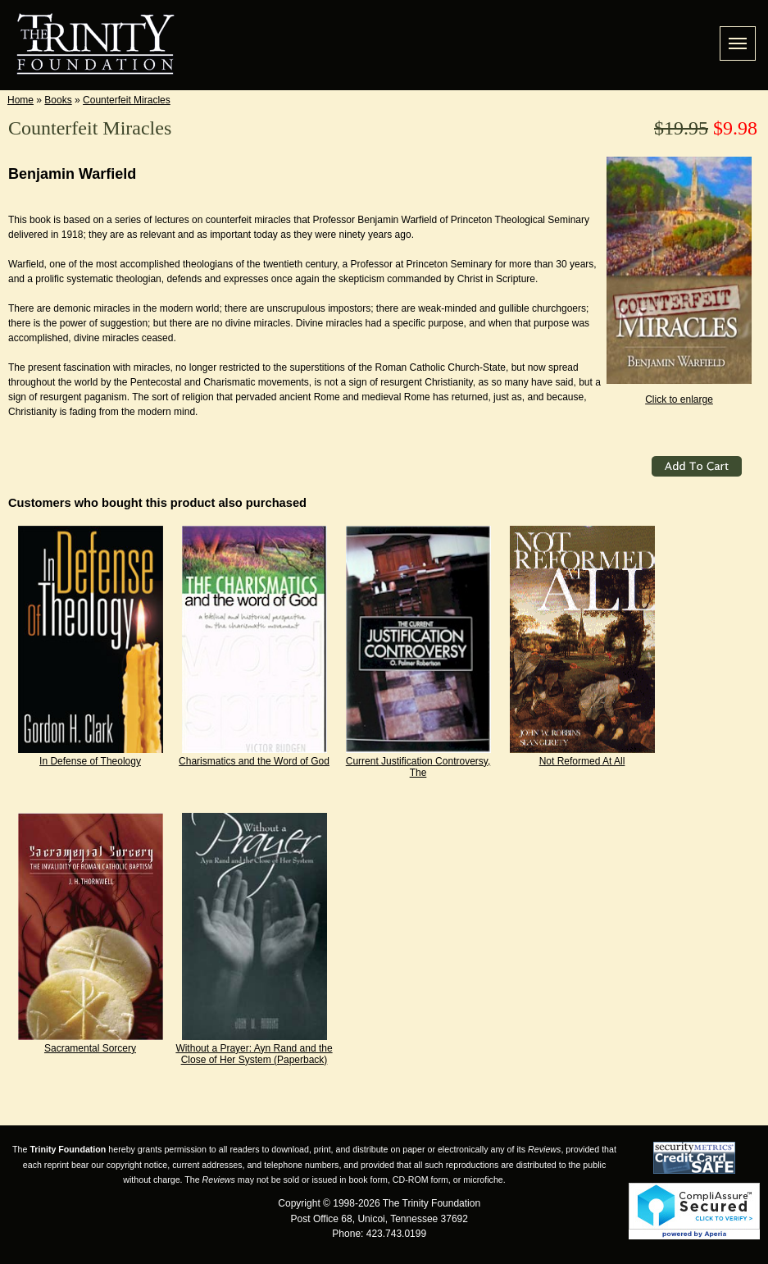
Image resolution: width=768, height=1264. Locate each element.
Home (20, 100)
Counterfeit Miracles (126, 100)
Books (57, 100)
